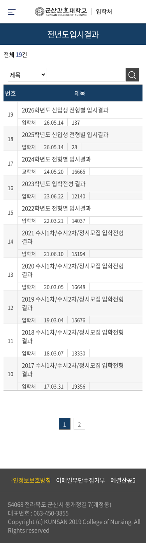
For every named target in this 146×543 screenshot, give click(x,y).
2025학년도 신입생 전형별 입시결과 (65, 134)
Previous (6, 480)
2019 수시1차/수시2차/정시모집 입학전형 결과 (73, 303)
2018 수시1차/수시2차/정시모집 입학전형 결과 (73, 336)
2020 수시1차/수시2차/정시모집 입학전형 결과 (73, 270)
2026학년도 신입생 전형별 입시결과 (65, 110)
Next (136, 480)
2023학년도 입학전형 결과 (54, 183)
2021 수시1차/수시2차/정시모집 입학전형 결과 (73, 237)
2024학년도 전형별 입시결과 (56, 159)
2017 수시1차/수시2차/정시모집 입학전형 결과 (73, 369)
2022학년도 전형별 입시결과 (56, 208)
